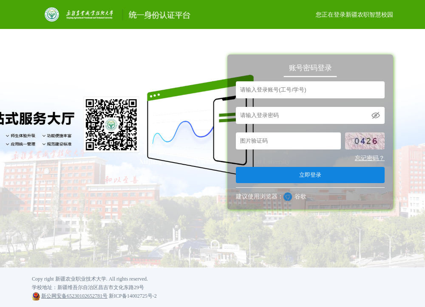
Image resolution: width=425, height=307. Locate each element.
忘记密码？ (370, 158)
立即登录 (310, 175)
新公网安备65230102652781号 (74, 296)
